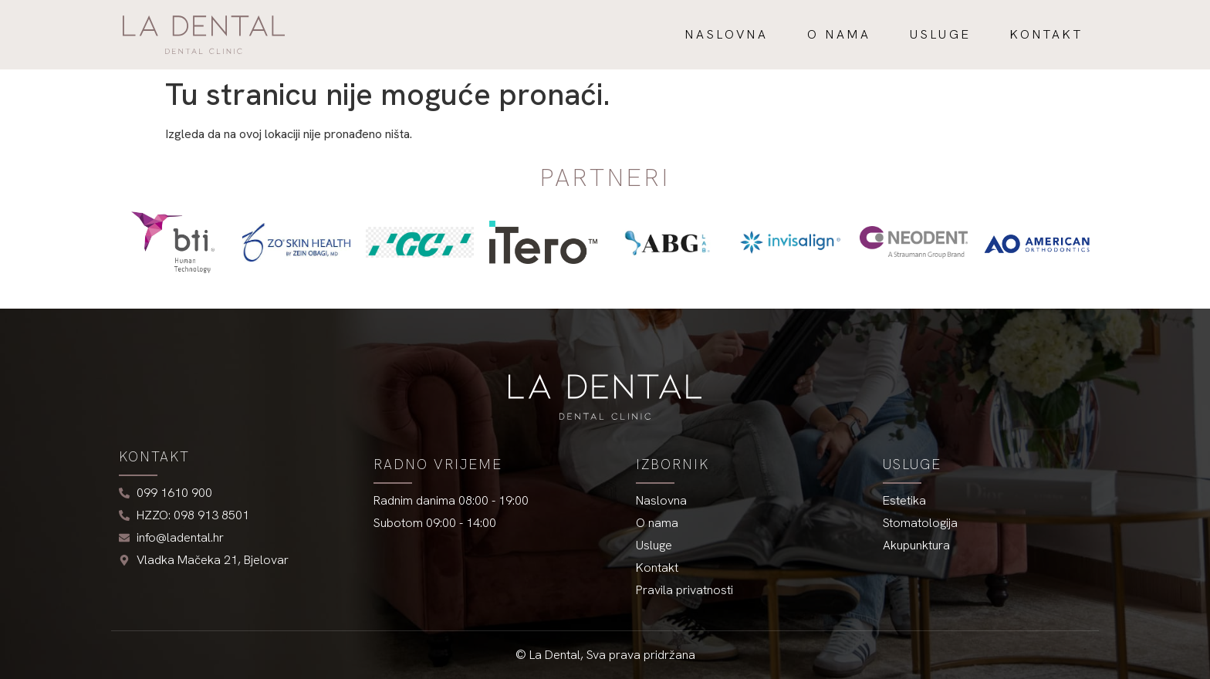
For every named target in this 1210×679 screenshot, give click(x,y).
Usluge (941, 34)
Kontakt (1046, 34)
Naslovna (727, 34)
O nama (839, 34)
